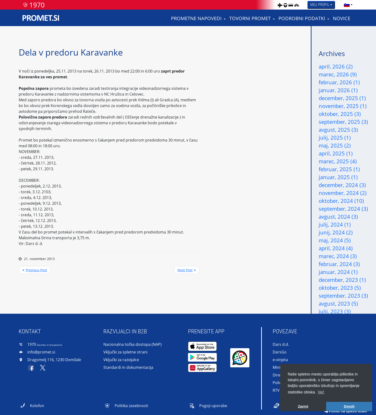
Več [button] (321, 392)
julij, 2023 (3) (335, 311)
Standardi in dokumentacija (128, 367)
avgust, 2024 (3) (338, 216)
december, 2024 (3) (342, 184)
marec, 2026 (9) (338, 74)
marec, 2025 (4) (338, 161)
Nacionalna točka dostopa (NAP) (132, 344)
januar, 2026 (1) (338, 90)
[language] (347, 4)
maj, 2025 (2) (335, 145)
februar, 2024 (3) (339, 263)
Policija (279, 382)
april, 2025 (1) (336, 153)
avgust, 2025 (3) (338, 129)
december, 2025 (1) (342, 98)
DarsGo (280, 352)
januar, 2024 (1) (338, 271)
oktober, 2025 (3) (340, 113)
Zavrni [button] (303, 406)
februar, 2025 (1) (339, 169)
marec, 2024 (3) (338, 256)
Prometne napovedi (196, 18)
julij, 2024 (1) (335, 224)
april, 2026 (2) (336, 66)
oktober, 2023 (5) (340, 287)
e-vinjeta (280, 359)
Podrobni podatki (301, 18)
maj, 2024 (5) (335, 240)
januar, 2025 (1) (338, 177)
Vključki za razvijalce (121, 359)
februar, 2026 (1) (339, 82)
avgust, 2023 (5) (338, 303)
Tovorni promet (250, 18)
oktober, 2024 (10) (341, 200)
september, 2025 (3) (343, 121)
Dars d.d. (281, 344)
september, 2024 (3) (343, 208)
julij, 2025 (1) (335, 137)
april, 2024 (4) (336, 248)
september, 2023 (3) (343, 295)
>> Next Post (187, 270)
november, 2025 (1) (343, 105)
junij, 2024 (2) (336, 232)
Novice (341, 18)
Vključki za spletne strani (125, 352)
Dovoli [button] (349, 406)
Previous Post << (35, 270)
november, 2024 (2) (343, 192)
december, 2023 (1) (342, 279)
